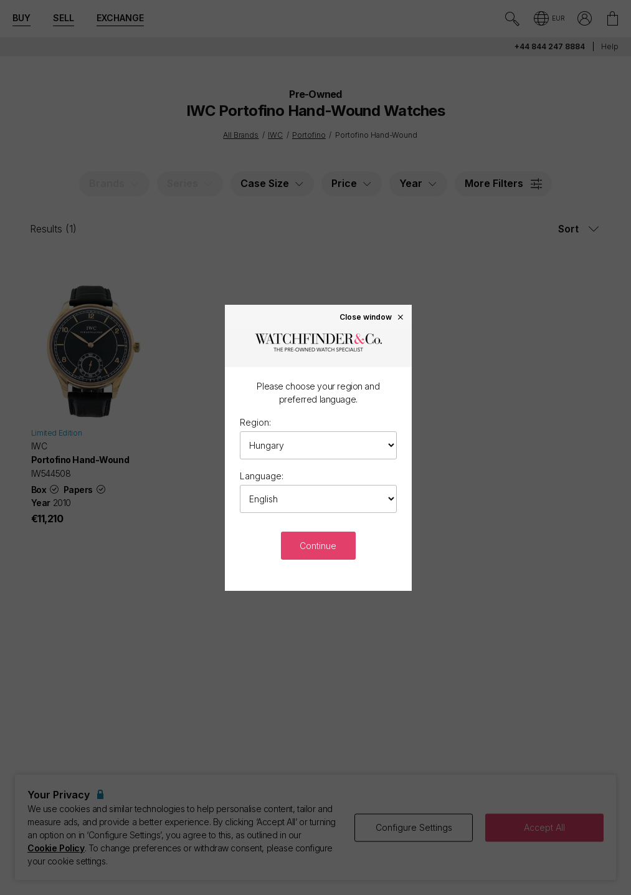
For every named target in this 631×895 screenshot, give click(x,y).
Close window (371, 316)
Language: (261, 476)
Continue (318, 545)
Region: (255, 422)
